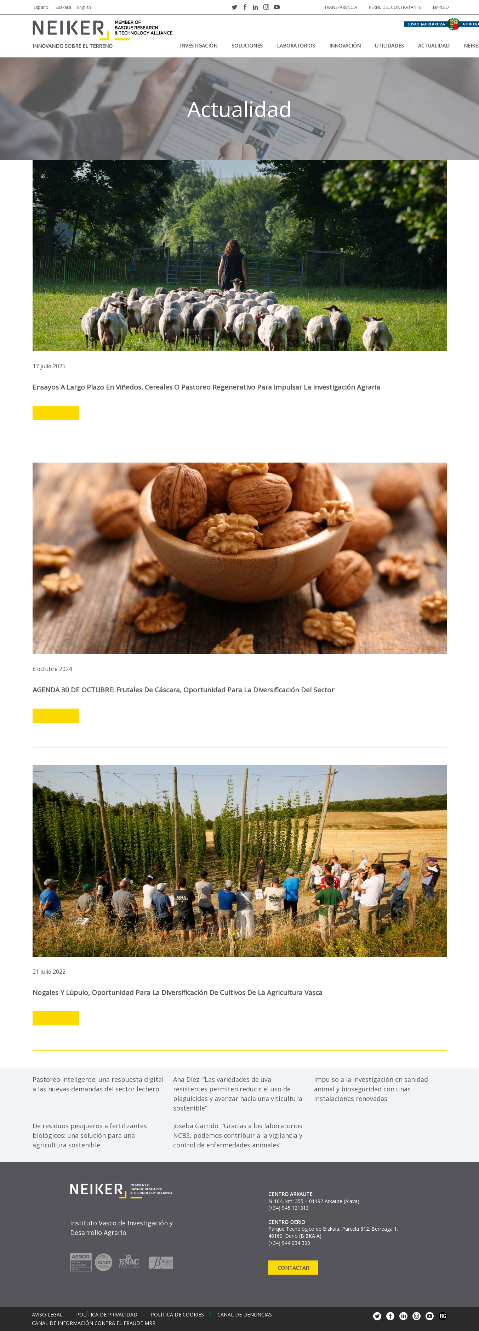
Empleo (441, 7)
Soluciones (247, 45)
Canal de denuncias (244, 1314)
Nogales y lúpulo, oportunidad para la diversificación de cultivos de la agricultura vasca (178, 992)
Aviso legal (47, 1314)
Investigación (198, 45)
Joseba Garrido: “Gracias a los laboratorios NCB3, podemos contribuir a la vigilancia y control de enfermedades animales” (237, 1135)
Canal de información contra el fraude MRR (93, 1323)
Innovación (345, 45)
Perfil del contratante (395, 7)
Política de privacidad (106, 1314)
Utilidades (389, 45)
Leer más (56, 413)
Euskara (63, 7)
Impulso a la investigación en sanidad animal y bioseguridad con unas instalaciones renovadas (371, 1089)
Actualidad (434, 45)
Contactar (293, 1267)
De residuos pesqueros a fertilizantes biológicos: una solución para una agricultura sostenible (90, 1135)
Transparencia (340, 7)
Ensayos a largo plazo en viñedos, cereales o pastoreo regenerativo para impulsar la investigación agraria (206, 387)
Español (42, 7)
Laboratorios (296, 45)
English (84, 7)
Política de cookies (177, 1314)
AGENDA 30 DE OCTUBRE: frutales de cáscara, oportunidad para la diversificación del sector (183, 689)
